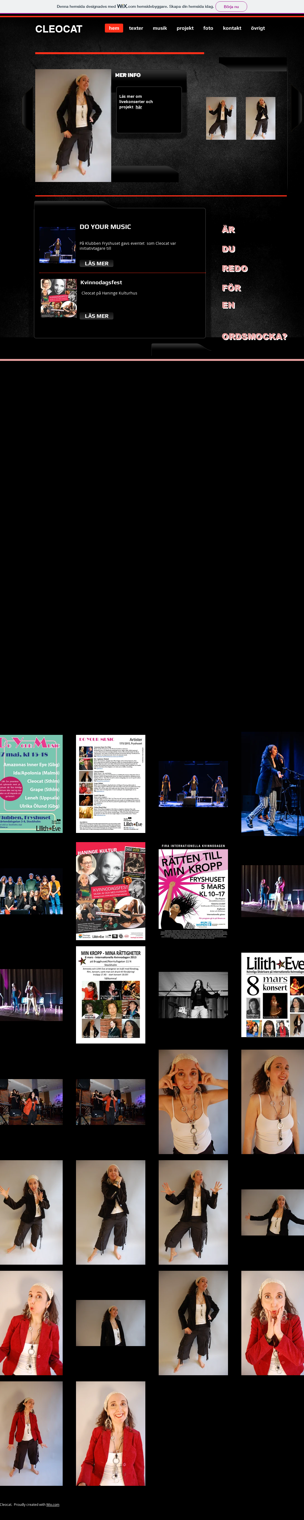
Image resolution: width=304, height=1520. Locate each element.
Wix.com (52, 1504)
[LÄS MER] (96, 263)
